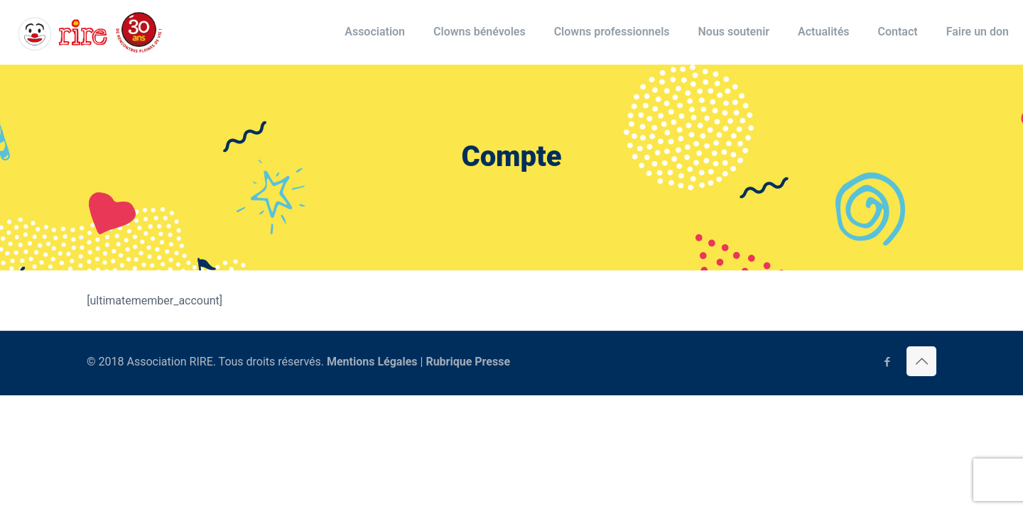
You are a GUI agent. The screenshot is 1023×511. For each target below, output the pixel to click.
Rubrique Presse (468, 361)
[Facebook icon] (887, 362)
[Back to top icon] (921, 361)
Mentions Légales (372, 361)
